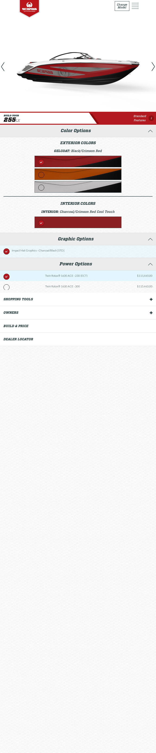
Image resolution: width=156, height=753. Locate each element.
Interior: (50, 212)
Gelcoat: (62, 151)
